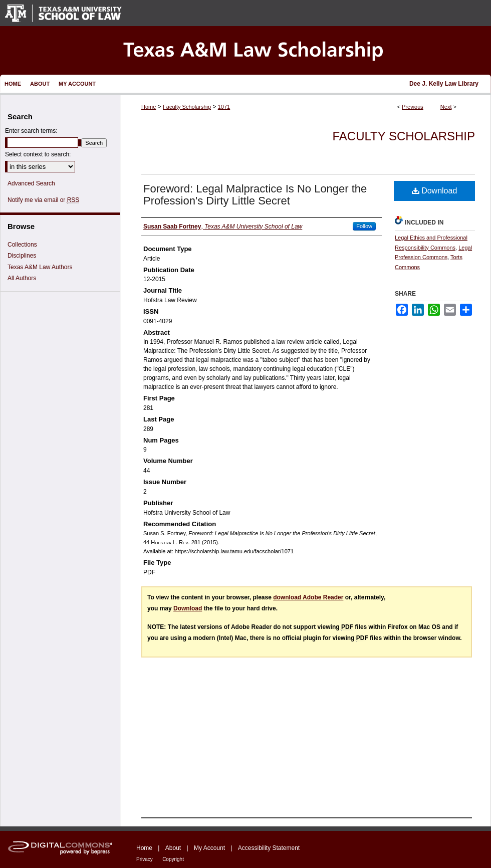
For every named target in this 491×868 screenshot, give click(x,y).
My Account (209, 847)
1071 (224, 107)
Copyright (173, 859)
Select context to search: (38, 154)
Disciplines (22, 255)
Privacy (144, 859)
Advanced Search (31, 183)
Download (434, 190)
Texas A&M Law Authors (40, 267)
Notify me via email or (43, 199)
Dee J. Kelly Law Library (443, 83)
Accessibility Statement (269, 847)
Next (446, 107)
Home (148, 107)
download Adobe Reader (308, 597)
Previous (412, 107)
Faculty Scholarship (187, 107)
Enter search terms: (31, 130)
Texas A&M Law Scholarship (245, 50)
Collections (22, 244)
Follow (364, 226)
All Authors (22, 278)
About (173, 847)
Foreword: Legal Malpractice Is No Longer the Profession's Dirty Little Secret (255, 194)
